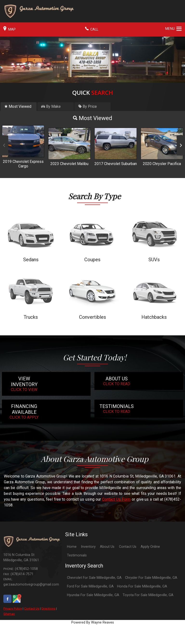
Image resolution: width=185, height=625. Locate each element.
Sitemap (9, 614)
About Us (107, 547)
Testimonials (77, 555)
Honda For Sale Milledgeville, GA (142, 586)
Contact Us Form (116, 499)
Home (72, 547)
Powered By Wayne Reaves (92, 622)
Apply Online (150, 547)
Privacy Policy (12, 608)
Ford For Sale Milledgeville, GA (90, 586)
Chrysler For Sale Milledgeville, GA (151, 578)
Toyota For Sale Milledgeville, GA (148, 595)
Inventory (88, 547)
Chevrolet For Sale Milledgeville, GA (94, 578)
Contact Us (31, 608)
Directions (48, 608)
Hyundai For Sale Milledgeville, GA (93, 595)
